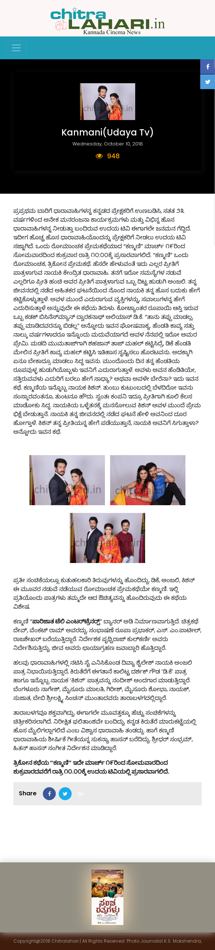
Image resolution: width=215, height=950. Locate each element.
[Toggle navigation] (16, 48)
